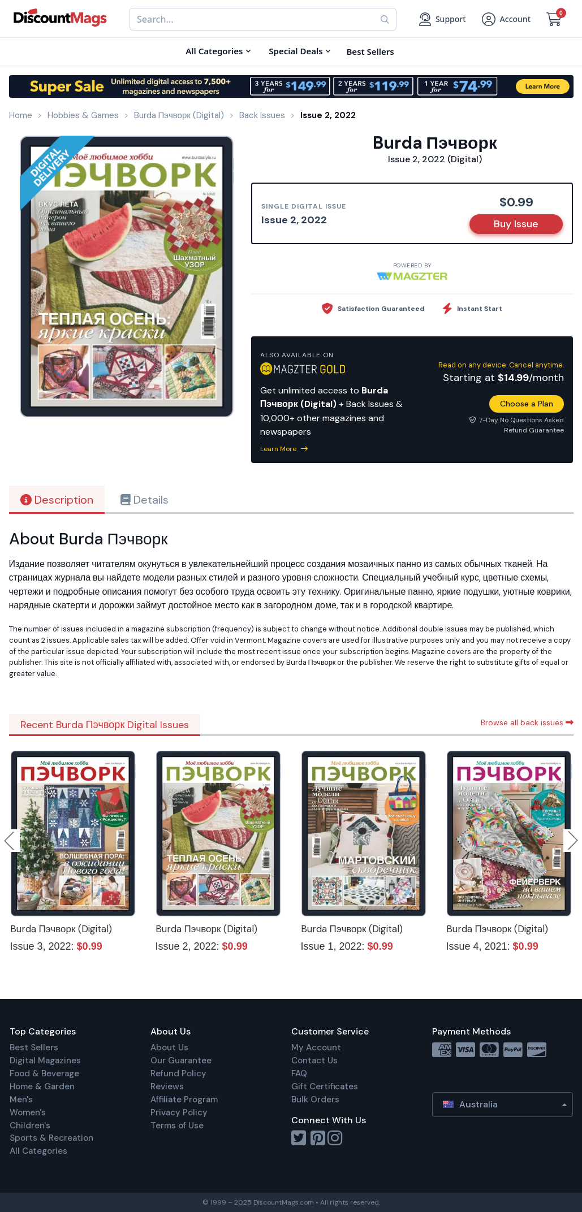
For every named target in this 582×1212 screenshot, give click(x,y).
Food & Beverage (44, 1073)
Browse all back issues (527, 722)
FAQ (299, 1073)
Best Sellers (34, 1047)
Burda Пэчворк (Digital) (61, 929)
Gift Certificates (324, 1086)
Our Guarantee (181, 1060)
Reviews (167, 1086)
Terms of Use (177, 1125)
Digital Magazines (45, 1060)
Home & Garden (42, 1086)
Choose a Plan (526, 404)
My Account (316, 1047)
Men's (21, 1099)
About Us (169, 1047)
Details (144, 499)
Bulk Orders (315, 1099)
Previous (10, 840)
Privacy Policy (179, 1112)
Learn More (284, 448)
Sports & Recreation (51, 1138)
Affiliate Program (184, 1099)
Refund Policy (178, 1073)
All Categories (38, 1151)
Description (56, 499)
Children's (30, 1125)
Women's (28, 1112)
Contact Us (314, 1060)
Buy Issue (516, 224)
